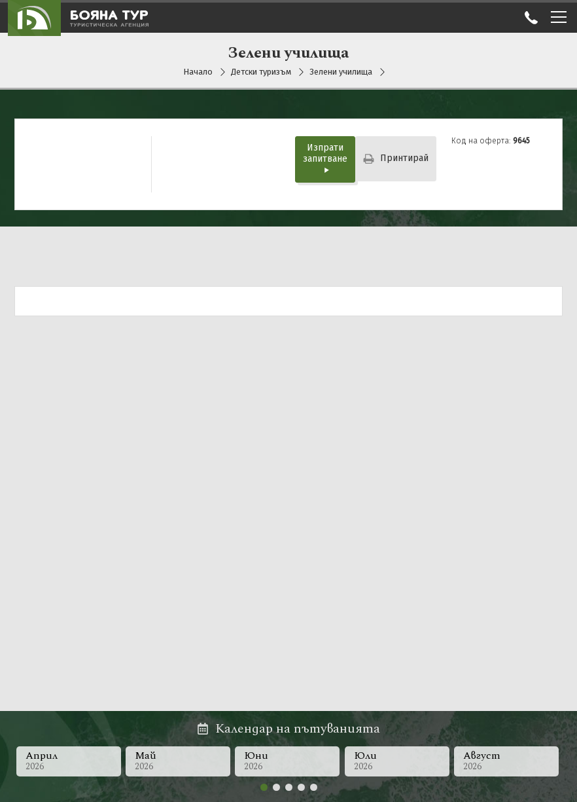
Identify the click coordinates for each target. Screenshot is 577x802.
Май (178, 760)
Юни (288, 760)
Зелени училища (341, 72)
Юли (398, 760)
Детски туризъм (261, 72)
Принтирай (395, 158)
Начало (198, 72)
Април (68, 760)
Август (509, 760)
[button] (264, 787)
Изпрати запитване (325, 157)
